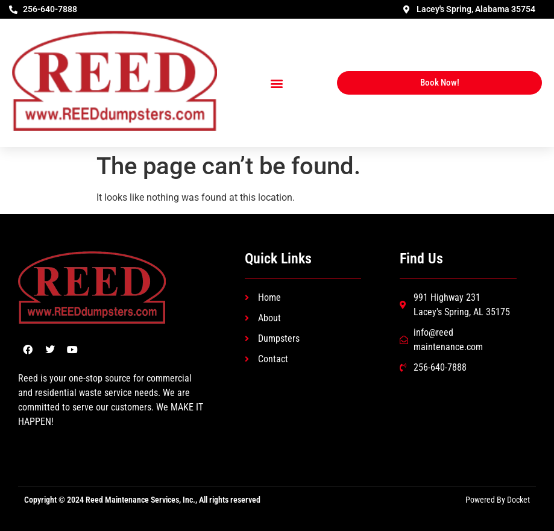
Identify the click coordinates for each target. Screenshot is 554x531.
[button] (277, 83)
